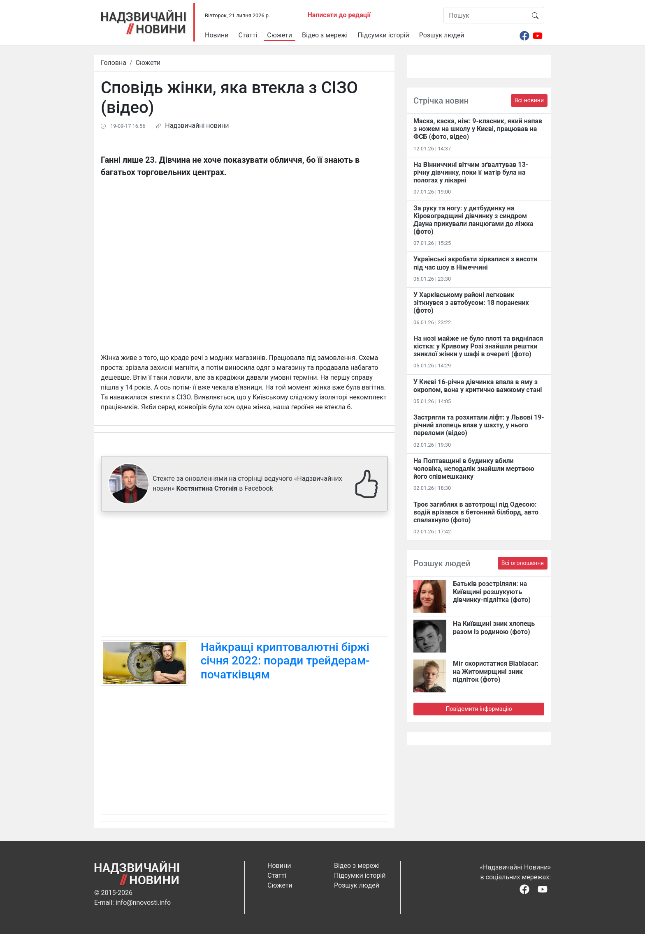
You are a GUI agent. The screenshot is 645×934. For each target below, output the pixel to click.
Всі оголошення (522, 563)
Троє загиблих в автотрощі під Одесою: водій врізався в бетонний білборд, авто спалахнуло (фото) (475, 512)
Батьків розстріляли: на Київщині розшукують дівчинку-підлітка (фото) (492, 591)
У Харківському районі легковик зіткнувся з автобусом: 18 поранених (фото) (471, 302)
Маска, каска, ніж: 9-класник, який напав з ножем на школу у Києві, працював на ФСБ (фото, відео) (477, 129)
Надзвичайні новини (197, 125)
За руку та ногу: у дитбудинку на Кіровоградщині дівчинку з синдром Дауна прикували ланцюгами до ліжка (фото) (473, 220)
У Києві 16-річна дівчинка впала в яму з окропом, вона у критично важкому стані (477, 386)
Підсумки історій (383, 35)
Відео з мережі (325, 35)
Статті (247, 35)
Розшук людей (441, 35)
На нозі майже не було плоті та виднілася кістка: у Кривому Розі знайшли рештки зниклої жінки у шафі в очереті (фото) (478, 346)
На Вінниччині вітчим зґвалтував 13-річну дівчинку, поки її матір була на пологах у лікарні (470, 172)
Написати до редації (339, 15)
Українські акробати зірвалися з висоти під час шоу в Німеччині (475, 263)
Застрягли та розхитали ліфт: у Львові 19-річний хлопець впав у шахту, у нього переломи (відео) (478, 425)
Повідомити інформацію (478, 709)
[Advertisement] (244, 575)
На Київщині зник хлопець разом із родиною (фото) (494, 627)
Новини (216, 35)
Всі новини (529, 100)
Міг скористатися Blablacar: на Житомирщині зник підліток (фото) (495, 671)
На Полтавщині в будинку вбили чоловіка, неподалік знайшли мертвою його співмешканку (473, 468)
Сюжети (279, 35)
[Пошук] (485, 15)
